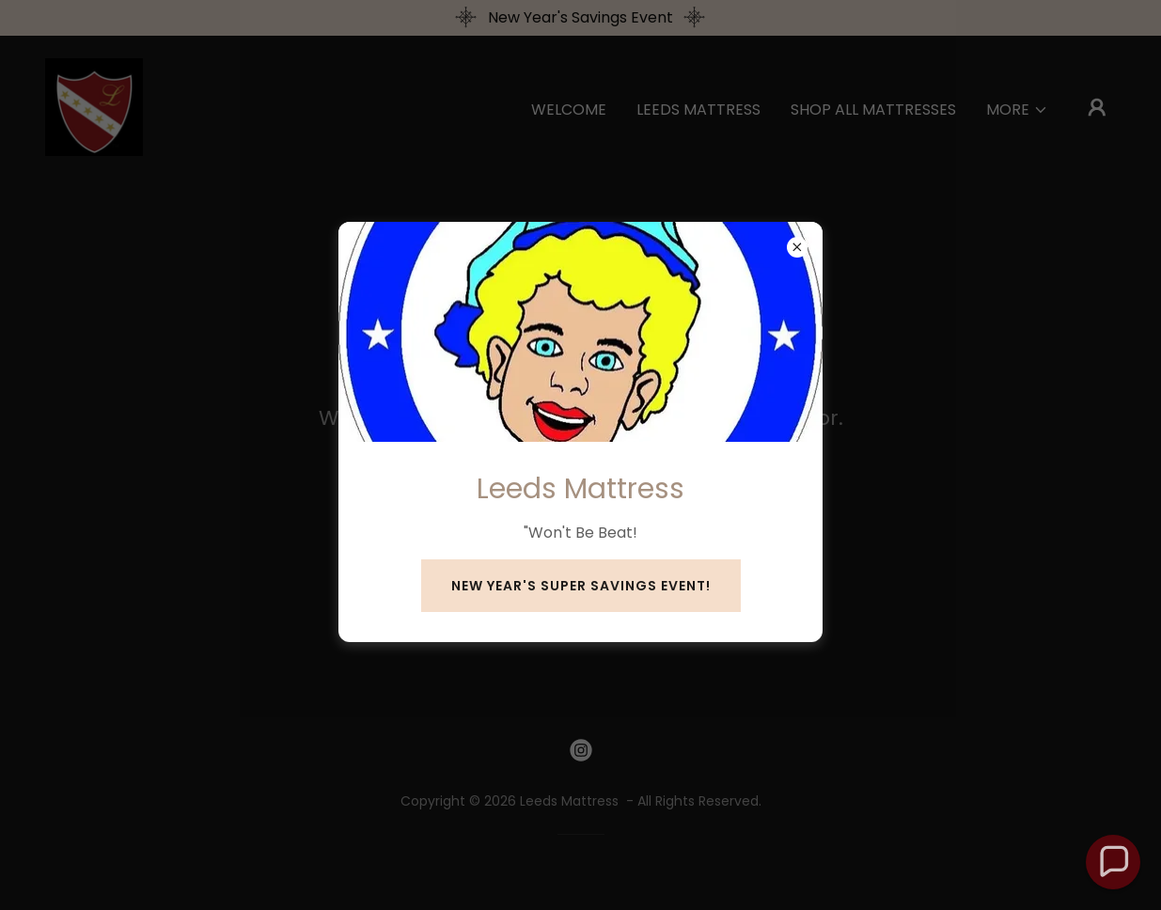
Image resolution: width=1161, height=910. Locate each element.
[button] (1113, 862)
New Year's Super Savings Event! (581, 585)
